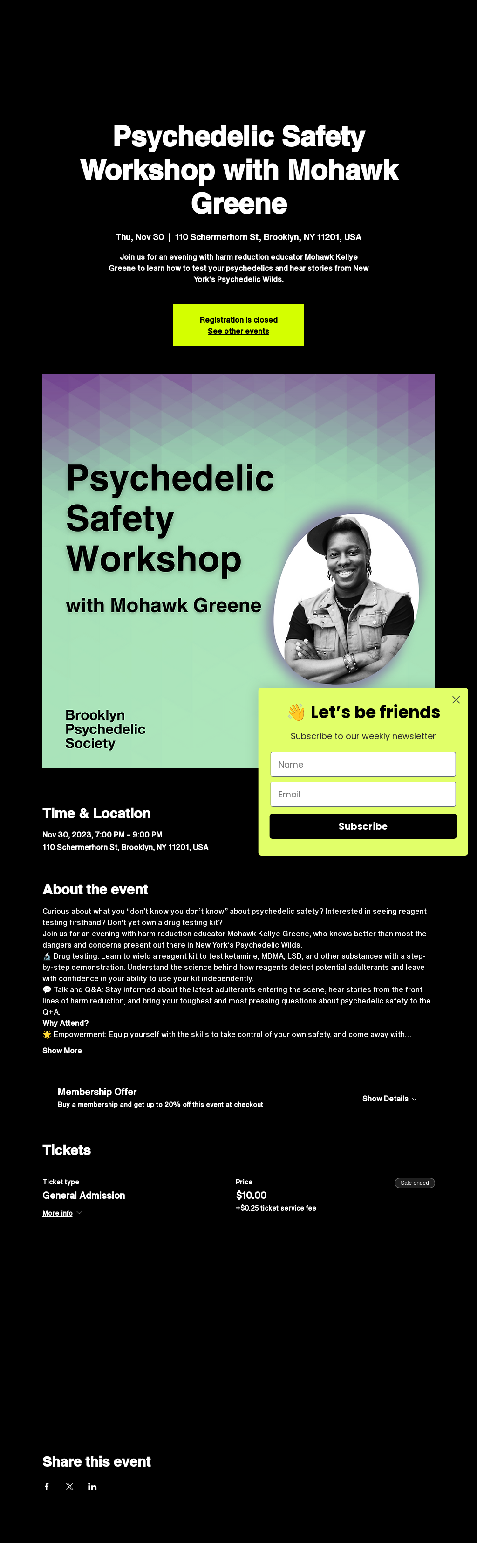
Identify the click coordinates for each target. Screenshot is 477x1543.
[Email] (368, 794)
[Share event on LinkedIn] (92, 1486)
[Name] (368, 764)
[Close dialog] (461, 700)
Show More (62, 1050)
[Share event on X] (69, 1486)
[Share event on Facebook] (46, 1486)
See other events (238, 331)
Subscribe (368, 826)
